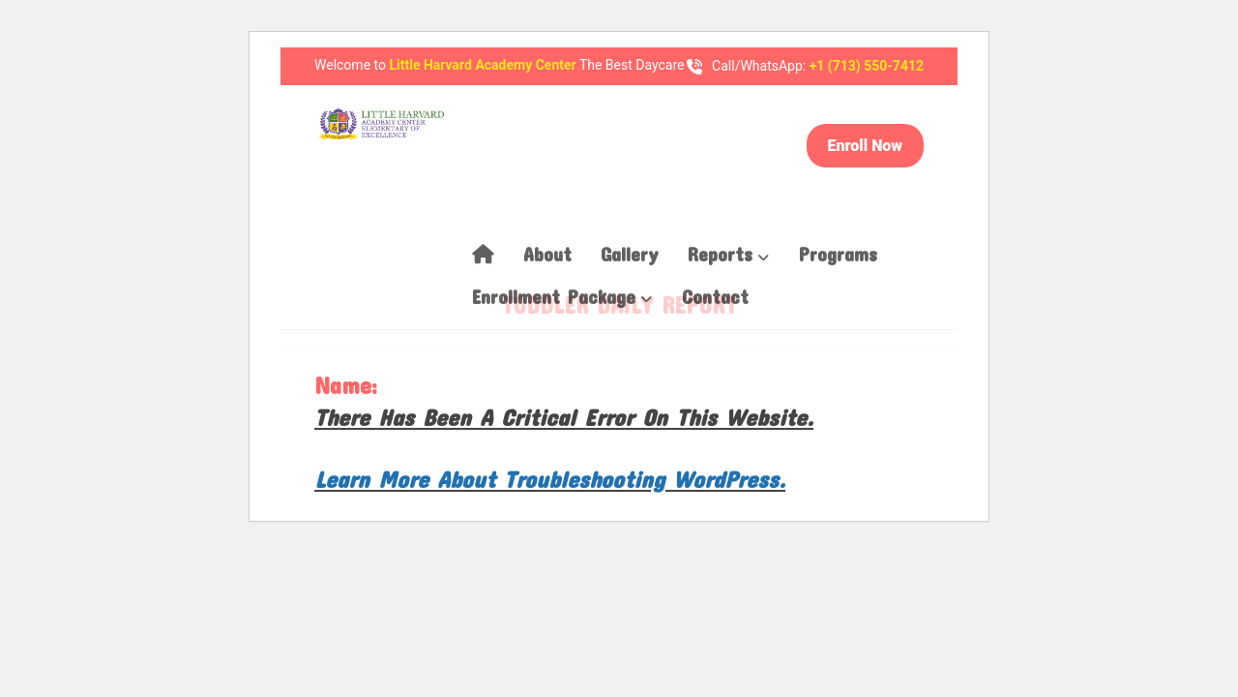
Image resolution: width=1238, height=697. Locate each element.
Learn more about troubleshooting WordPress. (549, 479)
